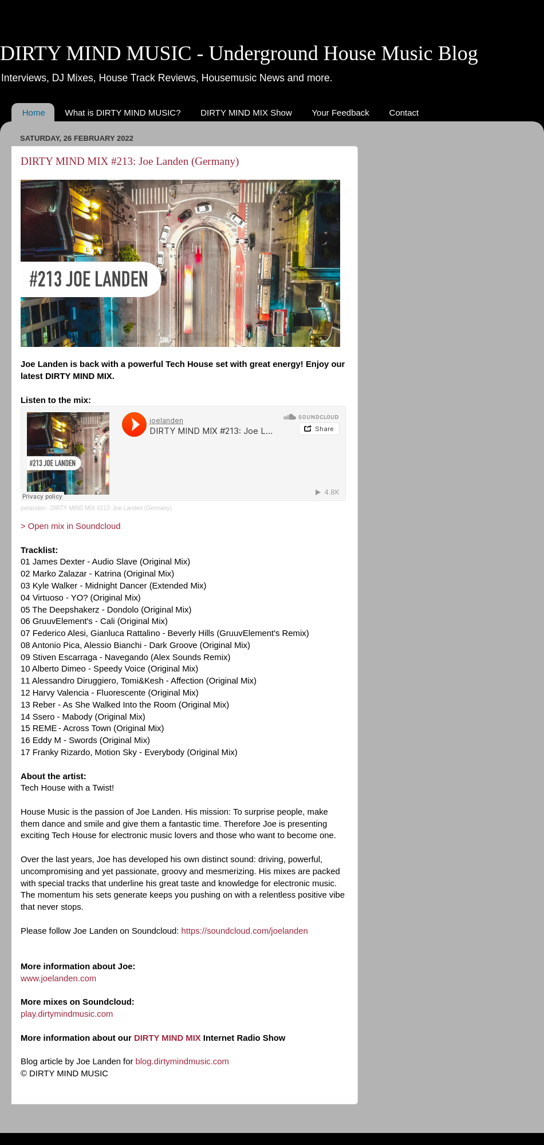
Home (33, 112)
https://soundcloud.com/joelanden (245, 930)
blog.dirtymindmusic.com (182, 1061)
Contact (404, 112)
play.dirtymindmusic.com (67, 1013)
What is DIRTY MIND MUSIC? (123, 112)
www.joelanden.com (58, 978)
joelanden (33, 508)
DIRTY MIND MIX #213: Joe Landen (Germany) (130, 161)
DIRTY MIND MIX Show (245, 112)
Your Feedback (340, 112)
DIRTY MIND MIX (167, 1038)
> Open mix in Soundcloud (71, 526)
